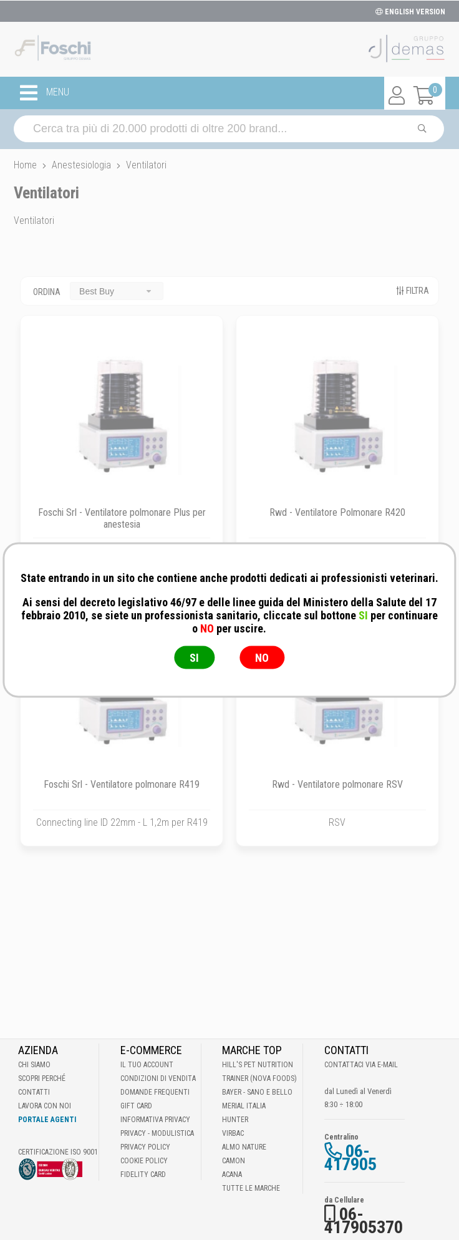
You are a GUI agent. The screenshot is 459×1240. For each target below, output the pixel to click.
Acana (232, 1174)
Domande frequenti (155, 1092)
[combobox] (116, 291)
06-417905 (350, 1158)
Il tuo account (146, 1064)
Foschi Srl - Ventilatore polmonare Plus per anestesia (122, 518)
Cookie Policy (144, 1160)
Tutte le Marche (251, 1188)
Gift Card (136, 1106)
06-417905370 (363, 1221)
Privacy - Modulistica (157, 1133)
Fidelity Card (143, 1174)
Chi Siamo (34, 1064)
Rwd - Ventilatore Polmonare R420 (337, 512)
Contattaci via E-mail (361, 1064)
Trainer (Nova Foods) (259, 1078)
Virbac (233, 1133)
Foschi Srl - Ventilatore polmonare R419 (122, 784)
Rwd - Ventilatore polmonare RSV (337, 784)
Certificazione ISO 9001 (58, 1152)
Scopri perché (41, 1078)
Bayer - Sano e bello (257, 1092)
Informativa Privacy (155, 1119)
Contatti (34, 1092)
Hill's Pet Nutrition (257, 1064)
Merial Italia (244, 1106)
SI (194, 657)
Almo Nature (244, 1147)
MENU (44, 93)
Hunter (235, 1119)
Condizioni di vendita (158, 1078)
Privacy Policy (145, 1147)
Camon (233, 1160)
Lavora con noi (44, 1106)
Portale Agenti (47, 1119)
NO (262, 657)
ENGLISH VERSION (410, 11)
